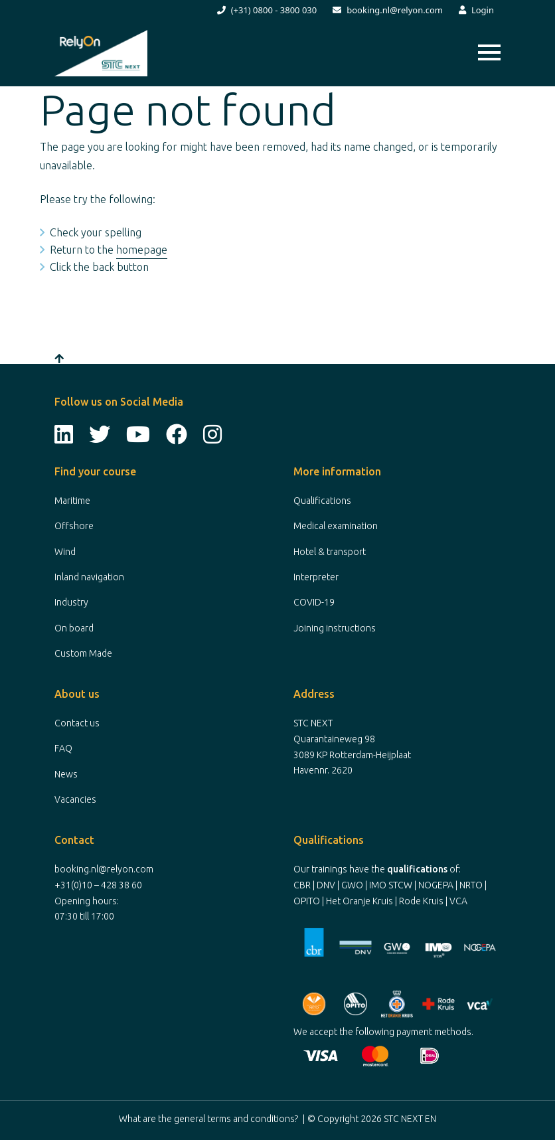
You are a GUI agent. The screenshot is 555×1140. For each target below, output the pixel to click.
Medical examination (335, 526)
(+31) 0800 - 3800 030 (267, 10)
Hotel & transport (329, 551)
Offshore (74, 526)
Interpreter (316, 577)
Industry (71, 602)
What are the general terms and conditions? (208, 1118)
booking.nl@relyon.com (388, 10)
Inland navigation (89, 577)
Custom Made (83, 653)
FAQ (63, 748)
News (66, 774)
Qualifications (322, 500)
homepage (141, 250)
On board (74, 628)
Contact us (77, 723)
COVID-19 (314, 602)
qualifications (417, 869)
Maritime (72, 500)
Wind (65, 551)
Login (476, 10)
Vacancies (75, 799)
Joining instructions (334, 628)
